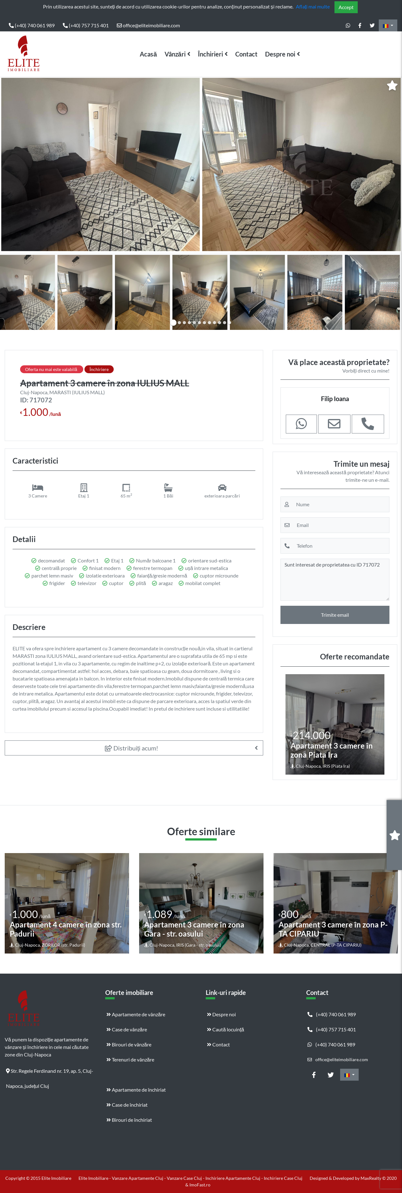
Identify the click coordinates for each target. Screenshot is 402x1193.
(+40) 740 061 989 (32, 25)
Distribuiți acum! (132, 748)
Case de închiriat (127, 1105)
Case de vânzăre (126, 1029)
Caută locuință (225, 1029)
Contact (246, 54)
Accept (346, 7)
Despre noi (280, 54)
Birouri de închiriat (129, 1120)
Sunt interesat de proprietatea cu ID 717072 (335, 579)
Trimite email (335, 615)
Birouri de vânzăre (128, 1044)
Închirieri (210, 54)
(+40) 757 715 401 (86, 25)
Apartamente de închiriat (136, 1090)
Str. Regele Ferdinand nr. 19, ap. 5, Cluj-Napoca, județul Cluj (49, 1073)
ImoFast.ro (199, 1184)
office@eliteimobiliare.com (148, 25)
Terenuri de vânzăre (130, 1059)
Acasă (148, 54)
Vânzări (175, 54)
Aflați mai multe (313, 6)
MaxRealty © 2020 (379, 1178)
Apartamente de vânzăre (135, 1014)
